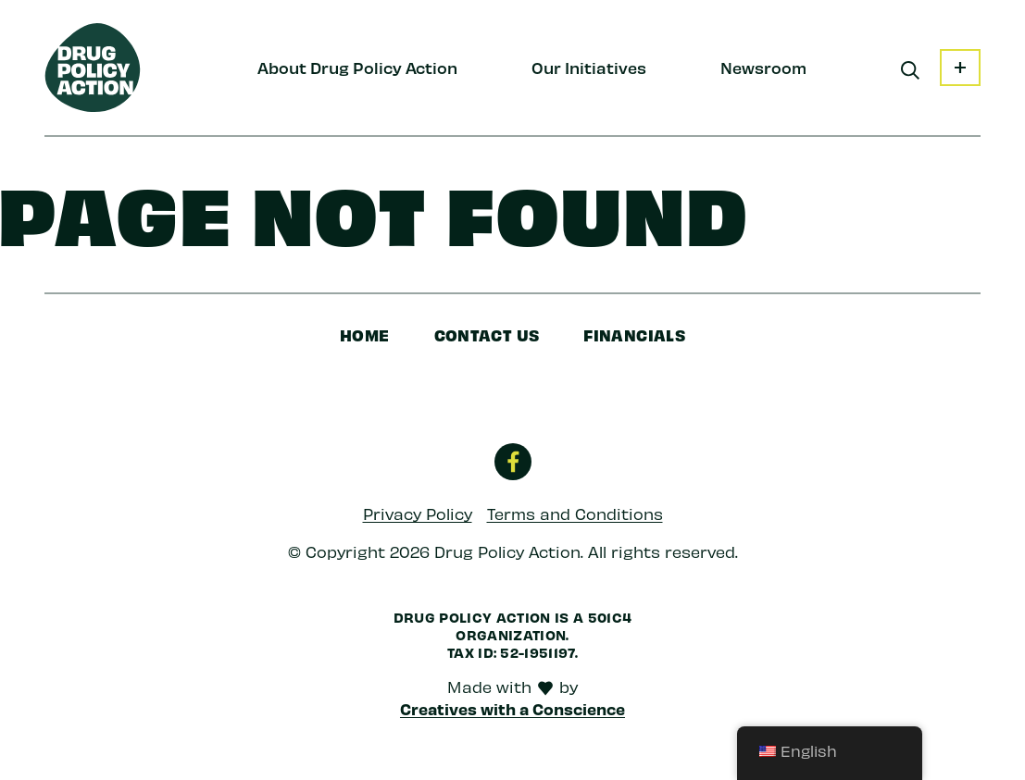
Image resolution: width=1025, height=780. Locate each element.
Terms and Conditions (575, 513)
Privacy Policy (417, 513)
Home (365, 334)
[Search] (910, 70)
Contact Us (487, 334)
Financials (634, 334)
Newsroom (763, 67)
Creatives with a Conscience (512, 709)
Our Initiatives (588, 67)
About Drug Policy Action (357, 67)
